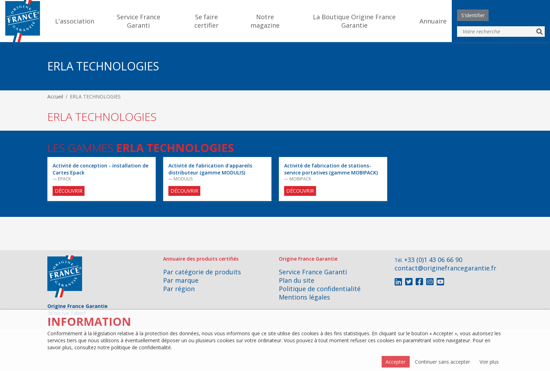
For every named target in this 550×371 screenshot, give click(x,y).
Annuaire (433, 21)
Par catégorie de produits (202, 272)
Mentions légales (304, 297)
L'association (74, 21)
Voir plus (489, 361)
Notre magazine (265, 21)
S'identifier (473, 15)
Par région (179, 288)
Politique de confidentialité (320, 288)
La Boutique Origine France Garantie (354, 21)
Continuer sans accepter (442, 361)
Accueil (55, 96)
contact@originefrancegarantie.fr (445, 268)
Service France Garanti (138, 21)
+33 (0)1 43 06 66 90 (433, 259)
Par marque (181, 280)
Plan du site (296, 280)
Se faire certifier (206, 21)
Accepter (395, 361)
